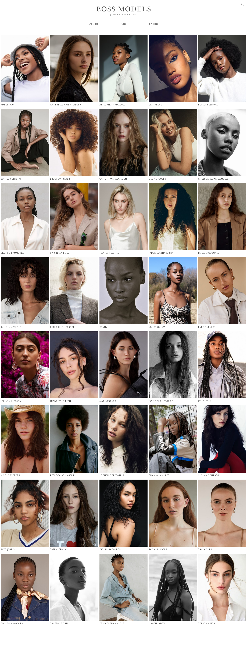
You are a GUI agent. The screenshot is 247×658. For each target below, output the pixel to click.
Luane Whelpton (60, 401)
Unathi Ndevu (158, 623)
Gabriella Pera (59, 253)
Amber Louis (8, 104)
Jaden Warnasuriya (161, 253)
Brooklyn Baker (60, 179)
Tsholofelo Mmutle (111, 623)
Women (93, 24)
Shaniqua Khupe (159, 475)
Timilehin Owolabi (12, 623)
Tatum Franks (59, 549)
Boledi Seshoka (208, 104)
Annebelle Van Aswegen (66, 104)
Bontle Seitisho (11, 179)
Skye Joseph (8, 549)
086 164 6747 (185, 640)
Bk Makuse (155, 104)
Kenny (103, 327)
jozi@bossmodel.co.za (217, 640)
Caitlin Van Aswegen (113, 179)
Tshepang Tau (59, 623)
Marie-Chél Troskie (161, 401)
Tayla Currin (206, 549)
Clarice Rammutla (12, 253)
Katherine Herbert (62, 327)
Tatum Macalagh (110, 549)
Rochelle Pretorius (111, 475)
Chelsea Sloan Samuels (213, 179)
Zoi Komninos (206, 623)
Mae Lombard (107, 401)
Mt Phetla (204, 401)
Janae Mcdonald (208, 253)
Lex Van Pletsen (11, 401)
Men (123, 24)
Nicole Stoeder (10, 475)
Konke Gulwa (157, 327)
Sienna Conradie (209, 475)
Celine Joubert (158, 179)
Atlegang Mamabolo (112, 104)
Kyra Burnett (207, 327)
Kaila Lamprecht (11, 327)
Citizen (153, 24)
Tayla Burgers (158, 549)
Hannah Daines (109, 253)
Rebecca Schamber (62, 475)
